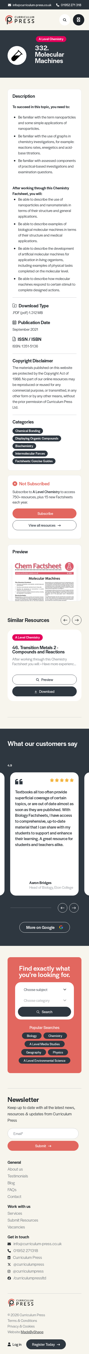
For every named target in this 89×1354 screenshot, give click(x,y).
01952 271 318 (71, 5)
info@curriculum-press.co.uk (32, 5)
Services (15, 1213)
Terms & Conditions (22, 1320)
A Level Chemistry (51, 39)
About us (15, 1169)
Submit (43, 1145)
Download (45, 691)
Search (44, 1011)
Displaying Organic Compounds (36, 438)
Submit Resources (23, 1220)
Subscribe (45, 513)
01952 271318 (25, 1250)
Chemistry (55, 1035)
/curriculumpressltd (29, 1278)
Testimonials (18, 1176)
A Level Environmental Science (44, 1060)
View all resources (45, 525)
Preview (44, 679)
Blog (11, 1182)
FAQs (12, 1189)
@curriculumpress (28, 1264)
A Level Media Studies (45, 1044)
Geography (33, 1052)
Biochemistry (24, 446)
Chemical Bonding (27, 430)
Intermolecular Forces (30, 453)
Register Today (46, 1344)
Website (25, 1331)
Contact (14, 1196)
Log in (14, 1344)
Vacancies (16, 1227)
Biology (32, 1035)
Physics (58, 1052)
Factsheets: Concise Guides (34, 461)
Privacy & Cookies (21, 1326)
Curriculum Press (27, 1257)
